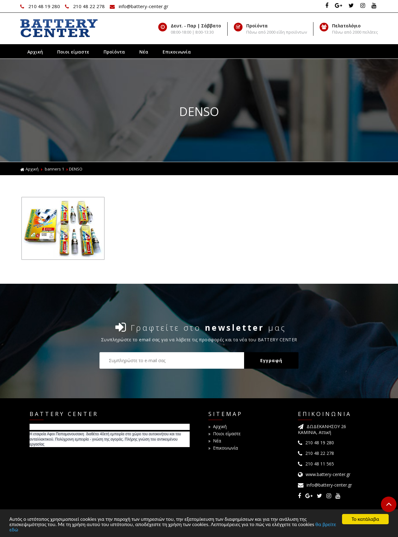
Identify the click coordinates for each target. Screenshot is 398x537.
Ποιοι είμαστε (73, 52)
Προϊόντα (114, 52)
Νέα (143, 52)
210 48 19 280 (40, 6)
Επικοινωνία (177, 52)
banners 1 (54, 169)
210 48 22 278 (85, 6)
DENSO (75, 169)
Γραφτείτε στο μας (200, 327)
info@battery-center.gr (139, 6)
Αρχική (35, 52)
